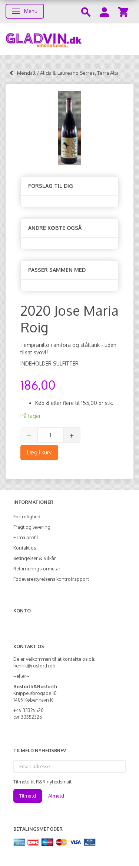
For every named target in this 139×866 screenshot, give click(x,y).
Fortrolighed (26, 516)
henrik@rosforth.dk (34, 666)
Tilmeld (27, 796)
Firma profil (25, 537)
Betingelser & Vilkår (34, 558)
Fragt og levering (31, 527)
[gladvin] (69, 39)
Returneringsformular (36, 569)
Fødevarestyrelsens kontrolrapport (51, 579)
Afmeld (56, 796)
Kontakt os (24, 548)
